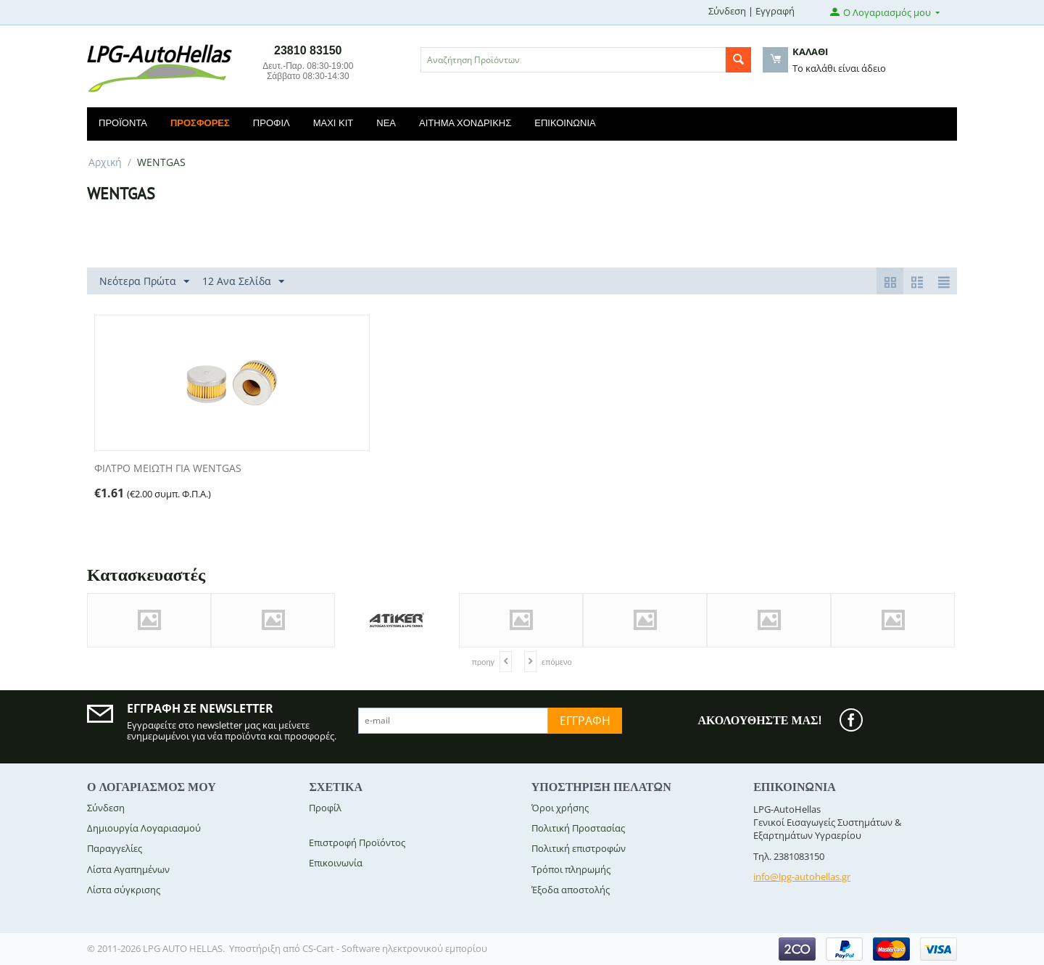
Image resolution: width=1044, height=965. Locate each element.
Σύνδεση (727, 10)
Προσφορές (200, 122)
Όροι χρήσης (560, 807)
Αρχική (105, 162)
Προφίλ (271, 122)
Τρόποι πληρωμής (570, 869)
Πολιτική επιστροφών (578, 848)
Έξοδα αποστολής (570, 889)
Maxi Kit (333, 122)
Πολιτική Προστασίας (578, 827)
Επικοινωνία (564, 122)
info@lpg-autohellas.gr (801, 876)
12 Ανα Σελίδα (243, 281)
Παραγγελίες (114, 848)
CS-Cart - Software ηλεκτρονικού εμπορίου (394, 948)
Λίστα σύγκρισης (123, 889)
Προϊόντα (123, 122)
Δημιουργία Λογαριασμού (144, 827)
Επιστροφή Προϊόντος (357, 842)
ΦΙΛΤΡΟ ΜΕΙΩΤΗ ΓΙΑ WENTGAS (167, 469)
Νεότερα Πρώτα (144, 281)
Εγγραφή (775, 10)
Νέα (386, 122)
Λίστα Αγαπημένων (128, 869)
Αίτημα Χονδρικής (465, 122)
